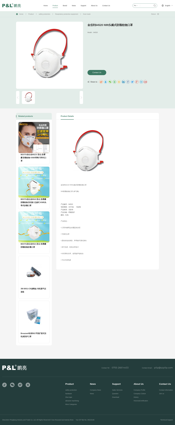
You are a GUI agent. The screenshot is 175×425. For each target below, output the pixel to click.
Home (21, 14)
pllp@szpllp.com (163, 367)
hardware (68, 393)
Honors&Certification (141, 401)
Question (115, 393)
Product (31, 14)
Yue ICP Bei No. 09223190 (85, 420)
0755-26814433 (120, 367)
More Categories (71, 404)
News (92, 393)
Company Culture (140, 393)
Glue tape (68, 397)
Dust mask (87, 14)
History (136, 397)
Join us (161, 393)
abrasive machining (72, 401)
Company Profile (139, 390)
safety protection (44, 14)
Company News (95, 390)
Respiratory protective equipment (66, 14)
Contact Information (166, 390)
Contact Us (96, 72)
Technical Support (166, 420)
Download (115, 397)
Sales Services (117, 390)
